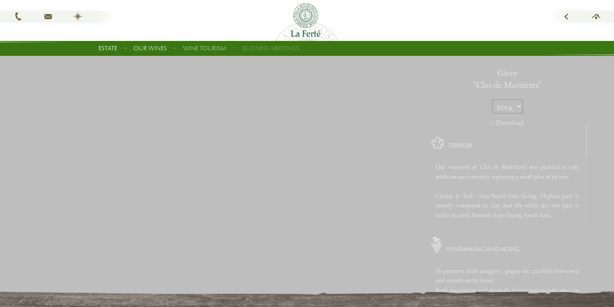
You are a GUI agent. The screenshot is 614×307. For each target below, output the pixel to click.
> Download (530, 122)
